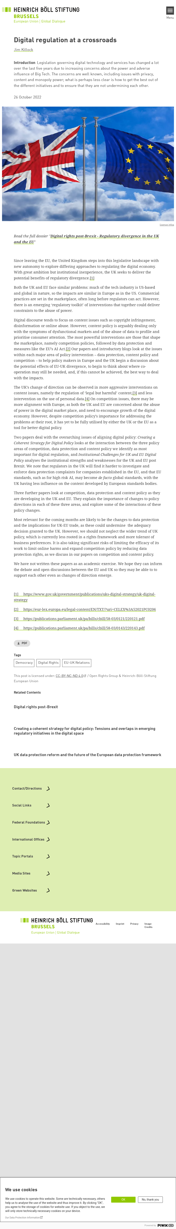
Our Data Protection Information (22, 1217)
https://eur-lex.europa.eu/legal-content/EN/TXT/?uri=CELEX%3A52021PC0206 (87, 609)
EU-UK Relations (77, 663)
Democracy (24, 663)
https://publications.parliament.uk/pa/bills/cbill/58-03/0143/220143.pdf (81, 628)
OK (123, 1199)
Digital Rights (48, 663)
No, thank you (150, 1199)
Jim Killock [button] (23, 50)
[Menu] (170, 10)
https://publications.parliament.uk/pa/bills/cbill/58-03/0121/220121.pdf (81, 618)
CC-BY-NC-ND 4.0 (69, 676)
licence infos (167, 225)
